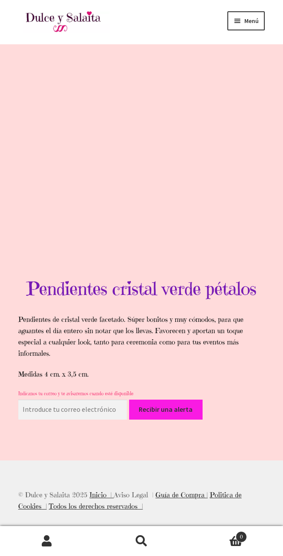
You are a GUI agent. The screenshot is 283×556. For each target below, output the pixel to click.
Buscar (141, 541)
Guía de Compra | (182, 494)
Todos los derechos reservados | (96, 506)
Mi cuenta (47, 541)
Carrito (218, 535)
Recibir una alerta (166, 409)
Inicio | (102, 494)
